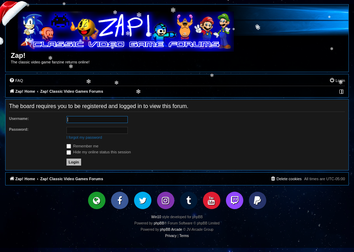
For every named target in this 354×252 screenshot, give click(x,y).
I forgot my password (84, 137)
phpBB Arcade (171, 229)
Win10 (156, 217)
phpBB (159, 223)
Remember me (82, 146)
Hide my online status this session (98, 152)
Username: (19, 118)
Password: (19, 129)
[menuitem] (16, 80)
